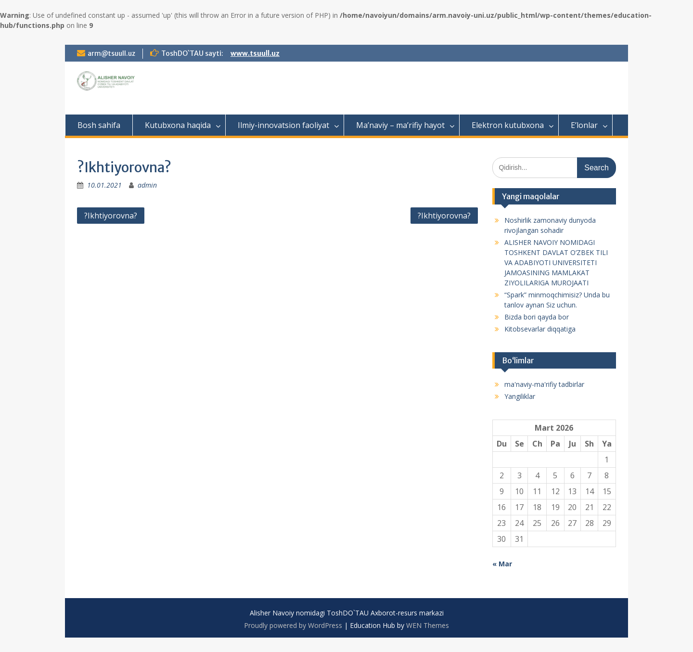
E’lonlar (584, 125)
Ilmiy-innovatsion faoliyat (283, 125)
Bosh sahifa (98, 125)
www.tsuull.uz (255, 53)
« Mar (502, 563)
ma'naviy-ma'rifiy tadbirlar (544, 384)
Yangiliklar (519, 396)
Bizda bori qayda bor (536, 316)
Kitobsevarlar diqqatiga (540, 328)
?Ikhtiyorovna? (110, 215)
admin (147, 185)
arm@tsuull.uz (111, 53)
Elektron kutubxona (508, 125)
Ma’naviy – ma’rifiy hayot (400, 125)
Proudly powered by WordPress (293, 625)
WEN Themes (427, 625)
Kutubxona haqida (178, 125)
